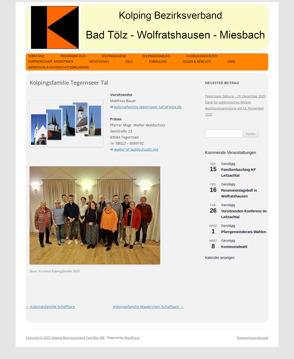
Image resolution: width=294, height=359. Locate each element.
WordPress (132, 337)
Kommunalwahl (234, 247)
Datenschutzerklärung (252, 337)
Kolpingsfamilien (156, 56)
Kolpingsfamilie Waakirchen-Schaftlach (148, 306)
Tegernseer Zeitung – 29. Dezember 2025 (235, 96)
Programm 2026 (73, 56)
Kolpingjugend (114, 56)
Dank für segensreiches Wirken (228, 102)
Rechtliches (99, 61)
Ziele (129, 61)
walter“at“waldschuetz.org (136, 149)
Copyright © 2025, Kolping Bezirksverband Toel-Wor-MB (65, 337)
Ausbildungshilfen (201, 56)
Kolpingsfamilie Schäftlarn (50, 306)
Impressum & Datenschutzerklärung (58, 67)
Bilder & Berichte (197, 61)
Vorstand (36, 56)
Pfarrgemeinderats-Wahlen (243, 232)
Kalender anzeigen (220, 258)
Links (231, 61)
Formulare (158, 61)
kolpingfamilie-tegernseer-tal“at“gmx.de (148, 106)
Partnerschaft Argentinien (50, 61)
